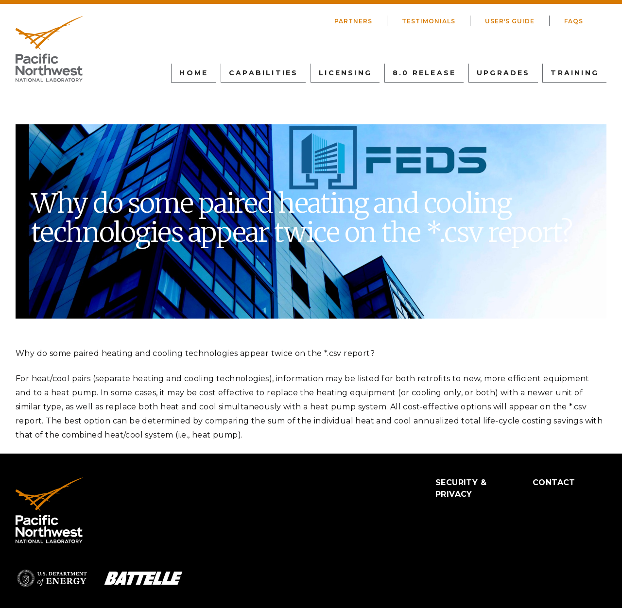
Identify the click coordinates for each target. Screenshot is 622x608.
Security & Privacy (460, 488)
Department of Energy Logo (52, 578)
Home (193, 72)
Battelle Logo (143, 578)
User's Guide (510, 21)
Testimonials (428, 21)
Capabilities (263, 72)
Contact (554, 482)
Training (575, 72)
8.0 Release (424, 72)
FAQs (573, 21)
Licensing (345, 72)
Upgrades (503, 72)
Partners (353, 21)
